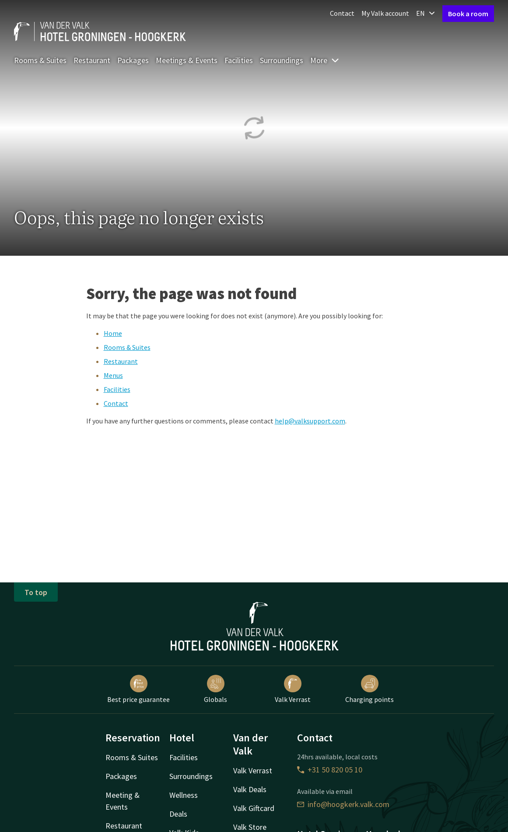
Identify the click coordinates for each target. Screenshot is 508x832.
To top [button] (36, 592)
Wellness (183, 795)
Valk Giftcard (253, 808)
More (325, 60)
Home (113, 333)
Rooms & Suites (40, 60)
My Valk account (385, 13)
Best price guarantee (138, 689)
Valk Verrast (293, 689)
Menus (113, 375)
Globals (215, 689)
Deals (178, 814)
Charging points (369, 689)
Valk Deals (249, 789)
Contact (342, 13)
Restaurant (92, 60)
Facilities (238, 60)
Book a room (468, 13)
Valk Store (249, 827)
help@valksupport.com (310, 420)
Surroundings (281, 60)
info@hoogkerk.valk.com (343, 804)
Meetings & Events (186, 60)
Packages (133, 60)
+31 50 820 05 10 (329, 770)
